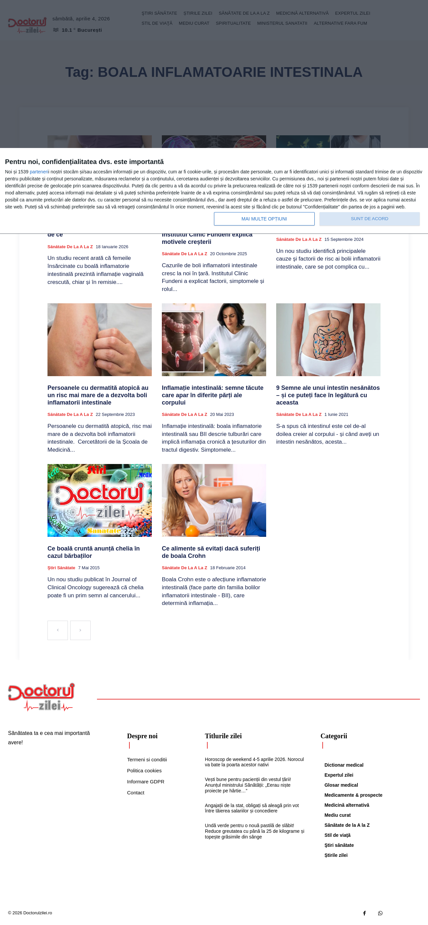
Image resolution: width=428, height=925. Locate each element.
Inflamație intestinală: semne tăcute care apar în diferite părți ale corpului (212, 395)
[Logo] (41, 697)
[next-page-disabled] (80, 630)
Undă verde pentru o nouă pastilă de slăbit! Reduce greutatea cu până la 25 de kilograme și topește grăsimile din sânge (254, 831)
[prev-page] (57, 630)
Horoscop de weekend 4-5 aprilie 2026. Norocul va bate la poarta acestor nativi (254, 762)
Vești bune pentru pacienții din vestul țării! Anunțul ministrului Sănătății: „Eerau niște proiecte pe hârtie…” (248, 785)
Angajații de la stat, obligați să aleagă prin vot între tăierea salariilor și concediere (252, 808)
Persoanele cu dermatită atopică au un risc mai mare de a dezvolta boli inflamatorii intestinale (97, 395)
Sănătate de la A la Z (70, 246)
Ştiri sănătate (61, 567)
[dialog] (214, 191)
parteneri (39, 171)
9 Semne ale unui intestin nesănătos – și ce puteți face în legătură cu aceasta (328, 395)
